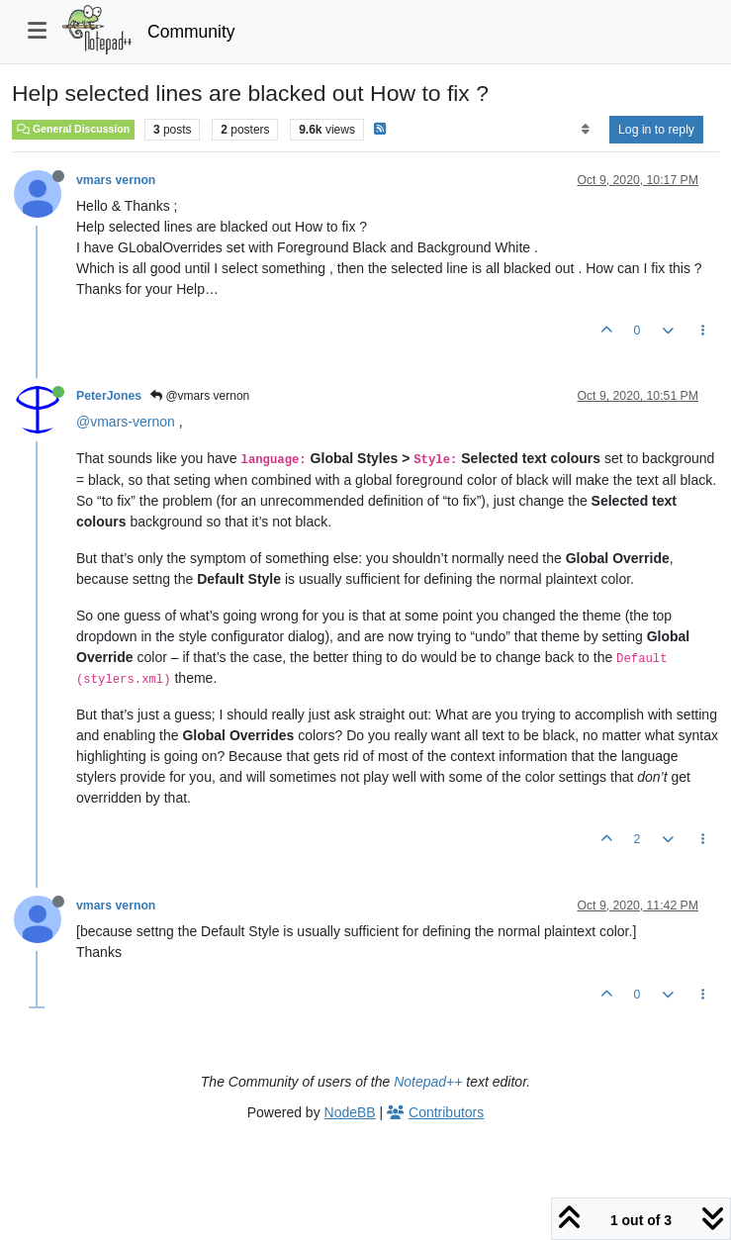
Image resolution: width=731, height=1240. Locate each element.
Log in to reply (656, 130)
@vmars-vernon (125, 421)
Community (191, 32)
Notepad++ (428, 1082)
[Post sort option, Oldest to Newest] (585, 129)
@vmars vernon (199, 396)
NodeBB (350, 1112)
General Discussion (73, 129)
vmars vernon (115, 180)
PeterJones (108, 396)
